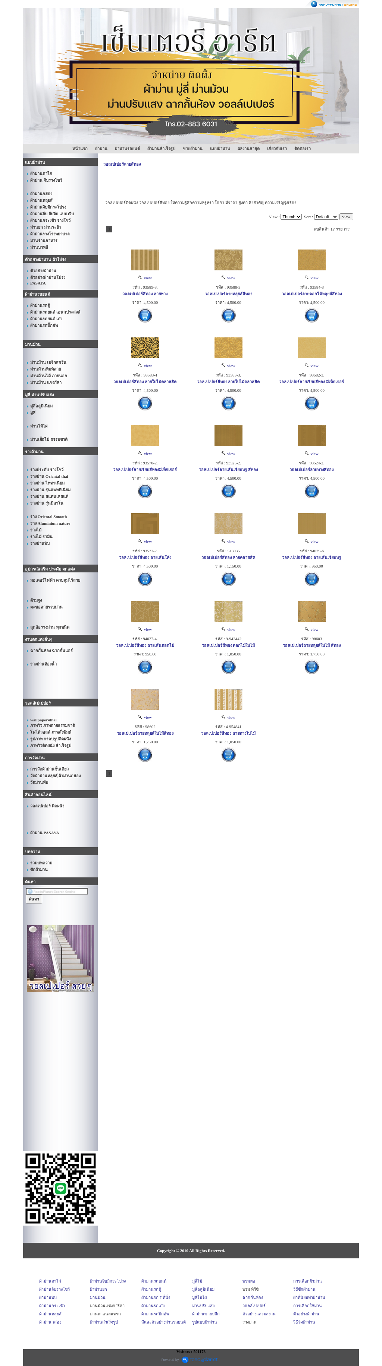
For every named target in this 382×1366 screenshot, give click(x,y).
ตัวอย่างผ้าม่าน (306, 1314)
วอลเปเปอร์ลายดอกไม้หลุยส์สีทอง (312, 294)
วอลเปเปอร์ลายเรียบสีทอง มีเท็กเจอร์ (311, 381)
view (145, 278)
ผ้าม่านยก (98, 1289)
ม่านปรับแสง (203, 1305)
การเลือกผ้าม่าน (307, 1281)
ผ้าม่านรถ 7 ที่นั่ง (155, 1297)
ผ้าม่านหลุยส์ (50, 1314)
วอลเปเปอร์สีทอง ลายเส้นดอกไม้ (145, 645)
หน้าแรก (80, 148)
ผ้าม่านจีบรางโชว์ (54, 1289)
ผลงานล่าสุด (249, 148)
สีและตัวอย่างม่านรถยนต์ (163, 1322)
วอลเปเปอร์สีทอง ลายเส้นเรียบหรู (311, 557)
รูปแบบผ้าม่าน (204, 1322)
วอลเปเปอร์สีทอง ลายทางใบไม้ (228, 733)
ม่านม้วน (98, 1297)
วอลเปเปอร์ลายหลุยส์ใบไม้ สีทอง (312, 645)
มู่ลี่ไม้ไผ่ (199, 1297)
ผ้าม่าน (101, 148)
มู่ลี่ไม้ (197, 1281)
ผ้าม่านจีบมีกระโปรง (108, 1281)
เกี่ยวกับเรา (277, 148)
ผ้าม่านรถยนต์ (127, 148)
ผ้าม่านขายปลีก (206, 1314)
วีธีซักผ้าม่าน (304, 1289)
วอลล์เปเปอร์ (254, 1305)
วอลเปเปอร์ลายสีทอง (122, 164)
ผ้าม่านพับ (48, 1297)
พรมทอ (248, 1281)
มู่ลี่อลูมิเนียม (203, 1289)
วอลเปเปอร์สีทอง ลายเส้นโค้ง (145, 557)
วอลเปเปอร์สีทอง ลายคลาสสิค (228, 557)
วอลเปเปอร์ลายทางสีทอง (311, 469)
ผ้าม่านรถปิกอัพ (155, 1314)
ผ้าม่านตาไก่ (50, 1281)
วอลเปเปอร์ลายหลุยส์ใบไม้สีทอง (145, 733)
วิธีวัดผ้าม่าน (304, 1322)
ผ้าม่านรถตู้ (151, 1289)
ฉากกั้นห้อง (252, 1297)
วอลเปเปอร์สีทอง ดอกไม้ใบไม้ (228, 645)
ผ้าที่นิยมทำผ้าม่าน (309, 1297)
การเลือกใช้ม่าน (307, 1305)
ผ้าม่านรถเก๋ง (153, 1305)
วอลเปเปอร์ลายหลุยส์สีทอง (228, 294)
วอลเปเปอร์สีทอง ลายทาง (144, 294)
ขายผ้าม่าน (193, 148)
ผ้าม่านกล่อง (50, 1322)
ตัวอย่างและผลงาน (259, 1314)
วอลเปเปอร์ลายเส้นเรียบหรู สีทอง (228, 469)
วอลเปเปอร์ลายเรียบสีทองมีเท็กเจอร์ (145, 469)
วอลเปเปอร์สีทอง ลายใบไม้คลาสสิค (144, 381)
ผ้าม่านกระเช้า (52, 1305)
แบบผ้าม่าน (220, 148)
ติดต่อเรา (302, 148)
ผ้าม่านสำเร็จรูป (161, 148)
